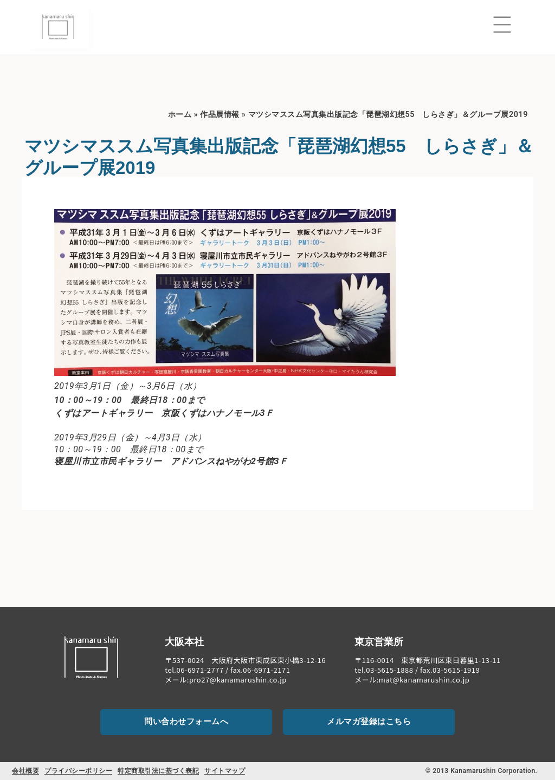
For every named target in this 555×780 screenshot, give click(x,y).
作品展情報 (220, 114)
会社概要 (25, 771)
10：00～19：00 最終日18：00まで (129, 400)
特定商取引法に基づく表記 (158, 771)
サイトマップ (224, 771)
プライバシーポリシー (78, 771)
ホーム (180, 114)
